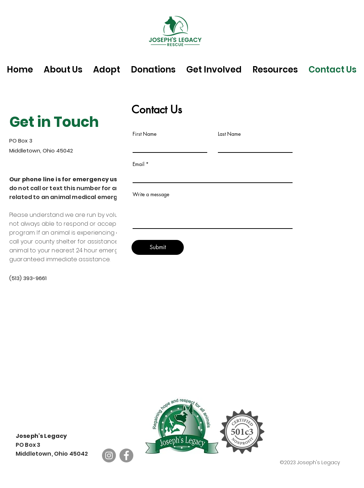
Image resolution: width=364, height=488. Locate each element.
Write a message (151, 194)
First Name (144, 134)
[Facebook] (126, 455)
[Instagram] (109, 455)
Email (138, 164)
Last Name (229, 134)
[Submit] (158, 247)
